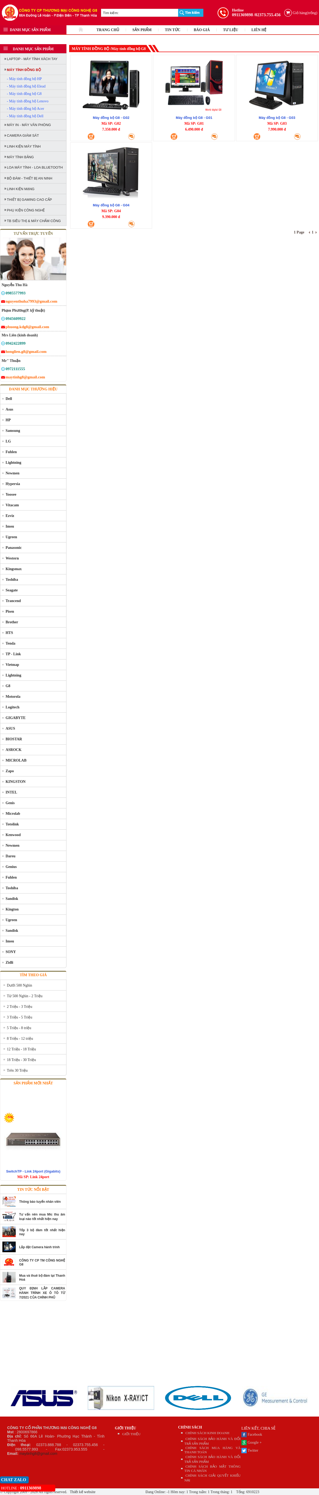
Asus (9, 409)
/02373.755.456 (267, 14)
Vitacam (12, 505)
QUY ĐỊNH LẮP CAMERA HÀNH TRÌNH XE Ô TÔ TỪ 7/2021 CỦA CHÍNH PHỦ (42, 1293)
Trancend (13, 601)
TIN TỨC (173, 30)
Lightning (13, 463)
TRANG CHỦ (107, 30)
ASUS (10, 728)
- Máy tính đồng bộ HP (24, 79)
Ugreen (11, 537)
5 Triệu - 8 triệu (19, 1028)
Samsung (13, 431)
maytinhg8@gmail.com (38, 1453)
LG (8, 441)
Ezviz (10, 516)
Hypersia (13, 484)
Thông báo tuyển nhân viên (40, 1202)
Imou (10, 526)
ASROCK (14, 750)
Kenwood (13, 835)
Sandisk (12, 899)
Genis (10, 803)
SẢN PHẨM (142, 30)
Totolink (12, 824)
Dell (9, 399)
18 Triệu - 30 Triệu (21, 1060)
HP (8, 420)
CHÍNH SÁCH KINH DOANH (207, 1433)
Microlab (13, 814)
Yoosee (11, 494)
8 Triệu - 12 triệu (20, 1039)
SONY (11, 952)
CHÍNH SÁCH (190, 1427)
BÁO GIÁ (202, 30)
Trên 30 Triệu (17, 1070)
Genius (11, 867)
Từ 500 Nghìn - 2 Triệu (25, 996)
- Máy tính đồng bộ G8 (24, 94)
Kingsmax (14, 569)
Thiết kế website (82, 1492)
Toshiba (12, 580)
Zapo (10, 771)
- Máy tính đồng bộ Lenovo (27, 101)
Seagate (12, 590)
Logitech (12, 707)
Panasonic (14, 548)
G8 (8, 686)
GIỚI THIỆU (125, 1428)
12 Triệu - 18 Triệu (21, 1049)
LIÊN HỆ (259, 30)
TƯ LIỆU (230, 30)
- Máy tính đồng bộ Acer (25, 109)
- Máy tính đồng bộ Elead (26, 86)
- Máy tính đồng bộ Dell (25, 116)
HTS (9, 633)
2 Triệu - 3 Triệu (19, 1007)
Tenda (10, 643)
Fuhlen (11, 452)
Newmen (12, 473)
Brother (12, 622)
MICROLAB (16, 760)
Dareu (10, 856)
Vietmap (12, 665)
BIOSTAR (14, 739)
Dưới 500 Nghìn (19, 985)
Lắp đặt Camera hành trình (39, 1247)
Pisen (10, 611)
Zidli (9, 962)
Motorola (13, 697)
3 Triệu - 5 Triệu (19, 1017)
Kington (12, 909)
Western (12, 558)
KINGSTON (16, 782)
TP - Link (13, 654)
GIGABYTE (16, 718)
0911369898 (242, 14)
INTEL (11, 792)
